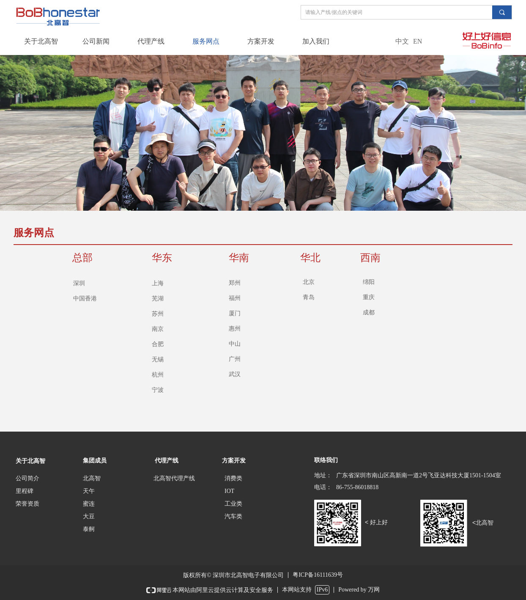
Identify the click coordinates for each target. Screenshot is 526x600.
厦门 (235, 313)
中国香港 (85, 298)
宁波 (158, 390)
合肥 (158, 344)
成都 (369, 312)
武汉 (235, 374)
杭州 (158, 375)
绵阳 (369, 282)
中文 (402, 41)
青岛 (309, 297)
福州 (235, 298)
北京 (309, 282)
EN (417, 41)
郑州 (235, 283)
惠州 (235, 328)
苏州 (158, 314)
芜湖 (158, 298)
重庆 (369, 297)
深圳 (79, 283)
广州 (235, 359)
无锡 (158, 359)
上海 (158, 283)
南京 (158, 329)
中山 (235, 344)
